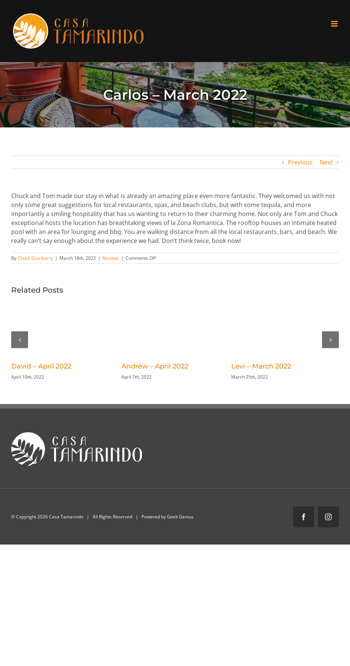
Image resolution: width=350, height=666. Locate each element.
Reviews (110, 258)
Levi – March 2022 (261, 366)
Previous (300, 162)
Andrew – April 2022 (154, 366)
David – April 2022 (41, 366)
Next (326, 162)
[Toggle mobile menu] (335, 24)
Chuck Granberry (35, 258)
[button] (19, 339)
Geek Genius (180, 517)
